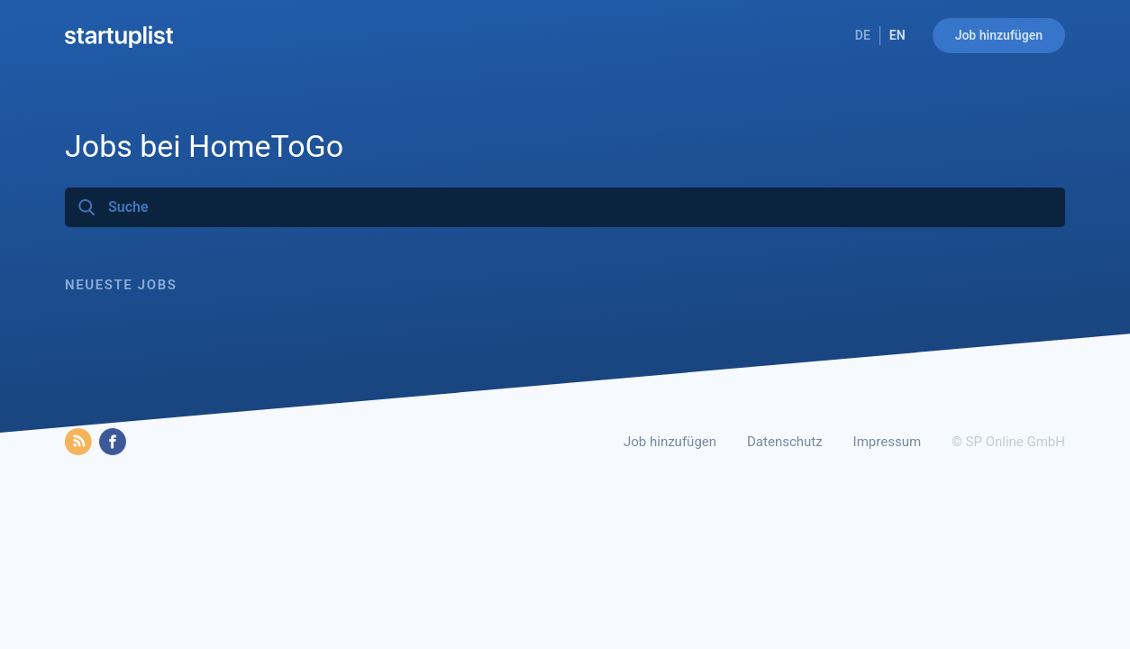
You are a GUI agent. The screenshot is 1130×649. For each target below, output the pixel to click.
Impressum (887, 442)
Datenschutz (785, 442)
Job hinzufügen (999, 35)
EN (897, 35)
